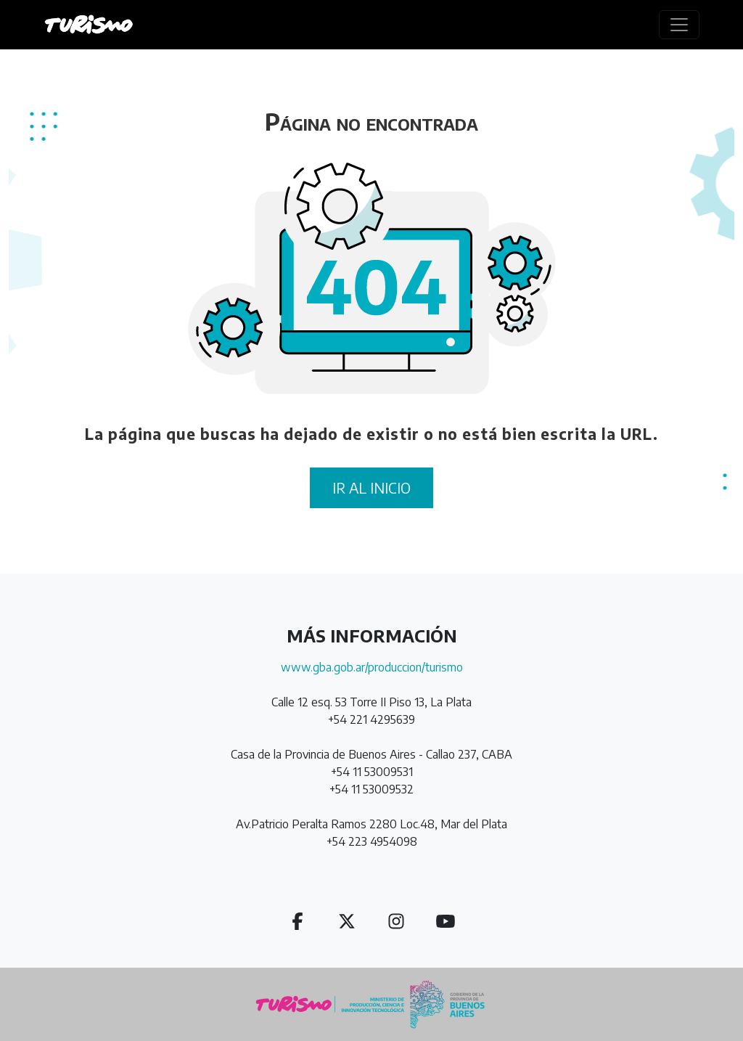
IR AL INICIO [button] (371, 487)
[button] (297, 920)
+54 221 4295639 (371, 719)
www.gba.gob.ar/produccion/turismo (372, 667)
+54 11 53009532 (371, 789)
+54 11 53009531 (372, 771)
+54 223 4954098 (372, 841)
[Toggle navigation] (679, 24)
